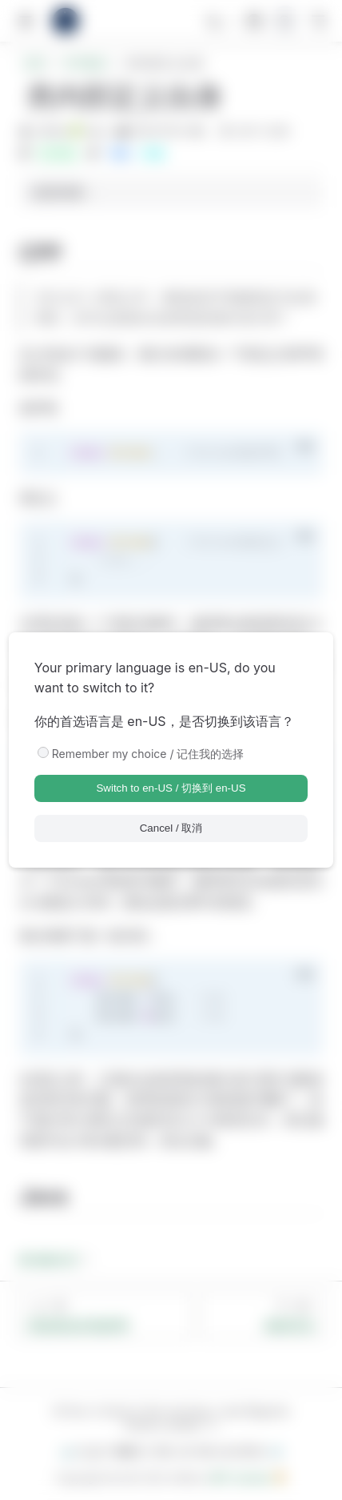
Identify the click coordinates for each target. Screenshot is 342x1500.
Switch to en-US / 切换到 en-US (170, 788)
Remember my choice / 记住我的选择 (148, 753)
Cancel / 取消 (171, 828)
